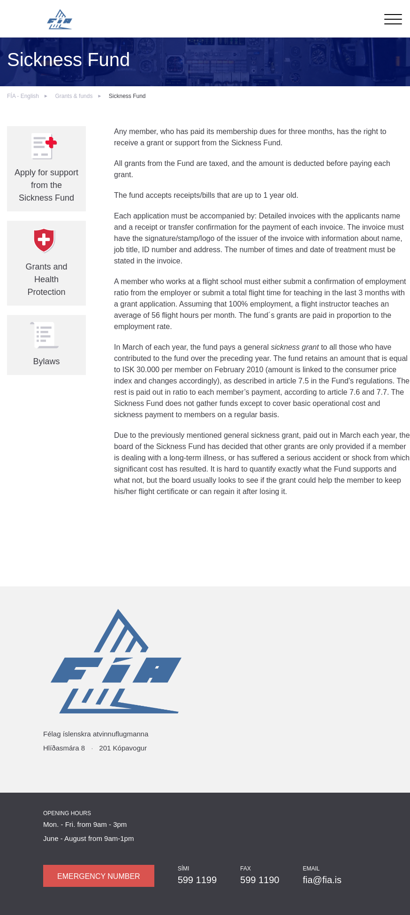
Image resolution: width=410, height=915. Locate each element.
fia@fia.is (322, 880)
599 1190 (259, 880)
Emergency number (98, 876)
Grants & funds (73, 96)
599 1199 (197, 880)
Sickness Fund (127, 96)
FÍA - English (23, 96)
